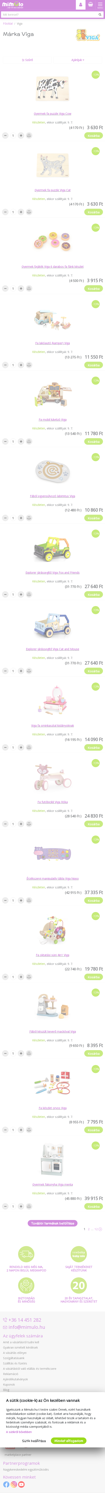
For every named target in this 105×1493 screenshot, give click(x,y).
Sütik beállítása (34, 1441)
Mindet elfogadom (68, 1441)
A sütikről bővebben (19, 1432)
